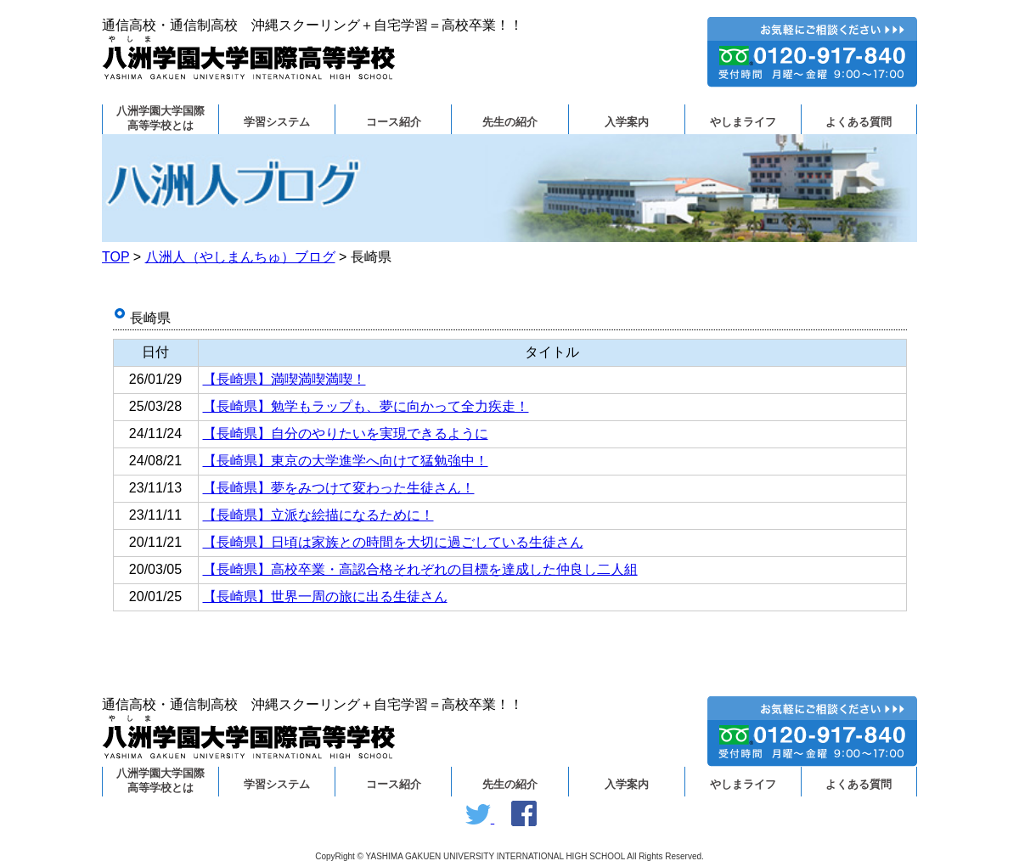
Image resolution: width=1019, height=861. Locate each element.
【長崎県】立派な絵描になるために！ (318, 515)
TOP (115, 257)
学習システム (277, 122)
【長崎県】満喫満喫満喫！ (284, 379)
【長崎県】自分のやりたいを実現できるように (345, 433)
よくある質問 (858, 122)
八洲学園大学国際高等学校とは (160, 118)
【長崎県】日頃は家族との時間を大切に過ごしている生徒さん (393, 542)
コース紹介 (393, 122)
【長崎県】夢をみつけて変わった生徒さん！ (339, 488)
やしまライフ (743, 122)
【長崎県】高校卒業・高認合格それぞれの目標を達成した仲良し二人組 (420, 569)
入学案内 (627, 122)
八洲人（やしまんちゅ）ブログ (240, 257)
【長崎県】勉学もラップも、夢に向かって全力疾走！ (366, 406)
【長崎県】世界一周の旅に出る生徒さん (325, 596)
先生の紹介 (510, 122)
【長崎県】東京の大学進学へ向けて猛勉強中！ (345, 460)
